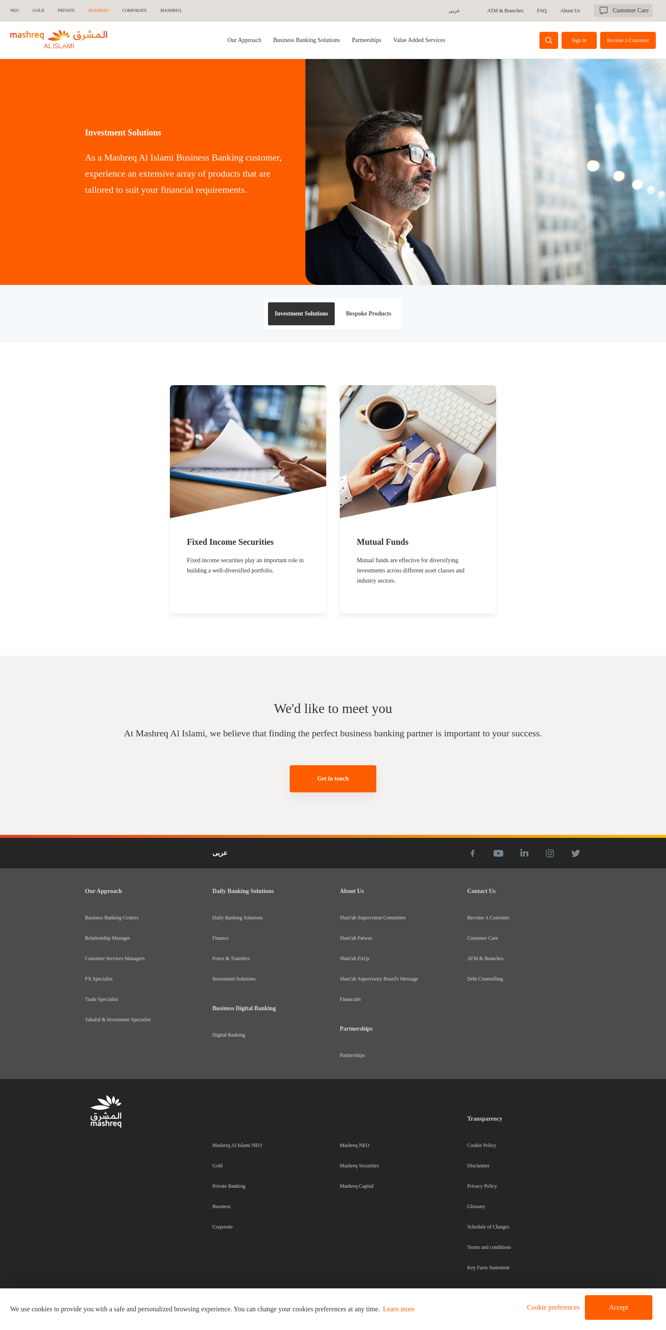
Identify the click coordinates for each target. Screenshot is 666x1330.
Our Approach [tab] (245, 40)
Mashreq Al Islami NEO (237, 1145)
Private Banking (229, 1186)
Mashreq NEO (355, 1145)
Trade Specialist (101, 999)
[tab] (306, 40)
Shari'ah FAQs (355, 958)
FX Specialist (99, 979)
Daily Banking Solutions (237, 918)
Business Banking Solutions (306, 40)
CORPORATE (134, 10)
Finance (220, 938)
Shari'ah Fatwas (356, 938)
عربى (454, 11)
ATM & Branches (505, 11)
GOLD (39, 10)
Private (66, 10)
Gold (217, 1166)
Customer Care (482, 938)
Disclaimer (478, 1166)
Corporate (222, 1227)
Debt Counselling (485, 979)
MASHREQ (171, 10)
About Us (570, 11)
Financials (350, 999)
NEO (14, 10)
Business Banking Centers (111, 918)
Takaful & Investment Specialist (118, 1020)
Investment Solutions (234, 979)
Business (221, 1206)
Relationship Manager (107, 938)
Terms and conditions (489, 1247)
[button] (551, 1307)
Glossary (476, 1206)
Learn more (399, 1309)
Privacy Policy (482, 1186)
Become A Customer (488, 918)
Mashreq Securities (359, 1166)
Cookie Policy (481, 1145)
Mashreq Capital (357, 1186)
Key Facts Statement (488, 1268)
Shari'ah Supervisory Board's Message (379, 979)
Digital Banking (228, 1035)
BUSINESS (98, 10)
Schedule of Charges (488, 1227)
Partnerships (366, 40)
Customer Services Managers (115, 958)
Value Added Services (419, 40)
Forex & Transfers (231, 958)
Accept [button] (618, 1307)
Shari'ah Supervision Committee (373, 918)
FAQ (542, 11)
